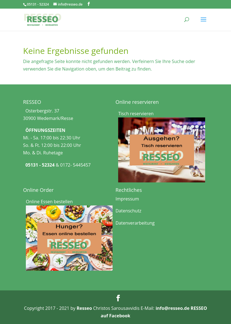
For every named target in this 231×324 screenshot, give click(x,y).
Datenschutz (128, 211)
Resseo (84, 308)
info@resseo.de (173, 308)
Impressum (127, 199)
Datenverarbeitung (135, 223)
